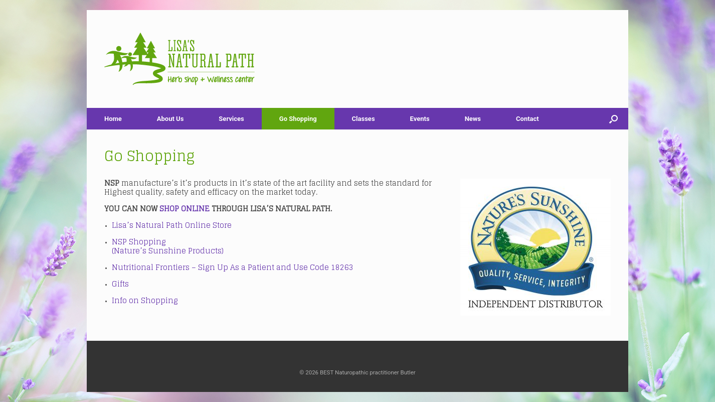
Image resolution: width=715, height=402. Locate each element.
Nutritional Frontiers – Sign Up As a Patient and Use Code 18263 (233, 267)
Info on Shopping (145, 300)
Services (231, 118)
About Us (170, 118)
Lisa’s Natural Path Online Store (172, 225)
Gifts (120, 284)
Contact (527, 118)
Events (420, 118)
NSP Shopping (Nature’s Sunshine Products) (168, 246)
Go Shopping (298, 118)
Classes (363, 118)
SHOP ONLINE (184, 208)
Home (113, 118)
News (473, 118)
